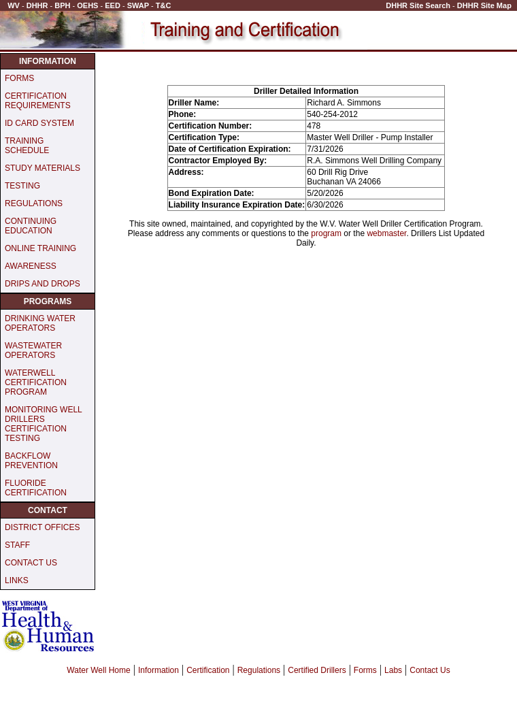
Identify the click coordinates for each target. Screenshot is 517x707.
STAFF (17, 545)
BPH (62, 5)
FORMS (19, 78)
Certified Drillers (317, 670)
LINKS (17, 580)
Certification (207, 670)
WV (13, 5)
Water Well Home (98, 670)
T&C (163, 5)
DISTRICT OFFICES (42, 527)
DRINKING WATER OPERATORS (40, 323)
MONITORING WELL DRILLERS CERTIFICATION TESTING (43, 424)
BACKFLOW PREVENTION (31, 460)
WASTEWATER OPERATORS (33, 350)
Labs (393, 670)
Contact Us (430, 670)
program (326, 233)
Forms (365, 670)
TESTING (22, 186)
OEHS (87, 5)
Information (158, 670)
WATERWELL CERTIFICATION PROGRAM (36, 382)
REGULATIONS (34, 203)
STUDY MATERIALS (42, 168)
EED (112, 5)
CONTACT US (31, 563)
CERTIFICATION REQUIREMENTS (38, 100)
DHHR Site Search (418, 5)
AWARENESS (30, 266)
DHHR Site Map (484, 5)
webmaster (386, 233)
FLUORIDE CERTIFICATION (36, 487)
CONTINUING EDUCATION (30, 225)
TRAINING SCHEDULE (27, 145)
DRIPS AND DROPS (42, 284)
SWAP (138, 5)
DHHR (37, 5)
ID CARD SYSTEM (39, 123)
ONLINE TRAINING (40, 248)
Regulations (258, 670)
